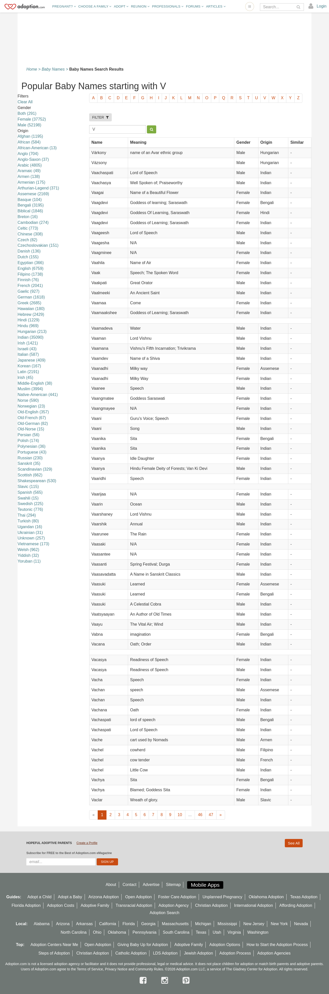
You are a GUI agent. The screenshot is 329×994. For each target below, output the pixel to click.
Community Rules (149, 969)
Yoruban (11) (29, 561)
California (107, 924)
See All (294, 843)
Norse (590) (28, 400)
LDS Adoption (165, 953)
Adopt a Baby (70, 897)
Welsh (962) (28, 550)
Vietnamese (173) (33, 544)
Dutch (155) (28, 257)
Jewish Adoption (198, 953)
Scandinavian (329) (35, 469)
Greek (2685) (29, 303)
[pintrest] (186, 980)
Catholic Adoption (131, 953)
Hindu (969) (28, 326)
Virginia (234, 932)
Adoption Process (235, 953)
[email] (60, 861)
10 (180, 815)
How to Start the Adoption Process (277, 944)
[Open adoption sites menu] (249, 6)
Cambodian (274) (33, 222)
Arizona (63, 924)
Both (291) (27, 113)
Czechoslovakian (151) (38, 245)
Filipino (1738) (30, 274)
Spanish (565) (30, 492)
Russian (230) (30, 458)
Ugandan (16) (30, 527)
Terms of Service (90, 969)
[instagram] (165, 980)
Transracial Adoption (134, 905)
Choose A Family (95, 6)
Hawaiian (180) (31, 309)
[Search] (278, 7)
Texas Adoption (303, 897)
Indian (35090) (30, 337)
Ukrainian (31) (30, 532)
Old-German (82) (33, 423)
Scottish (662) (30, 475)
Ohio (97, 932)
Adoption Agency (173, 905)
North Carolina (73, 932)
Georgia (148, 924)
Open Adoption (138, 897)
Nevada (301, 924)
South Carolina (176, 932)
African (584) (29, 142)
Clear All (25, 102)
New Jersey (253, 924)
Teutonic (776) (30, 509)
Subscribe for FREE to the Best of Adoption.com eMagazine (69, 853)
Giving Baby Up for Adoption (143, 944)
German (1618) (31, 297)
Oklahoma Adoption (266, 897)
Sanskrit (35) (29, 463)
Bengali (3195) (31, 205)
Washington (257, 932)
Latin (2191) (28, 372)
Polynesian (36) (31, 446)
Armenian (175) (31, 182)
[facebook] (144, 980)
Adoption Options (224, 944)
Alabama (41, 924)
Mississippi (227, 924)
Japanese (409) (31, 360)
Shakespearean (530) (37, 481)
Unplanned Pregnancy (222, 897)
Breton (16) (28, 217)
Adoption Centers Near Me (54, 944)
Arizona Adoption (103, 897)
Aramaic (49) (29, 171)
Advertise (151, 884)
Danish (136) (29, 251)
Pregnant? (64, 6)
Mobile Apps (205, 885)
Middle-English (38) (35, 383)
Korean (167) (29, 366)
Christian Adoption (211, 905)
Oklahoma (117, 932)
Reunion (140, 6)
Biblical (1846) (30, 211)
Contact (129, 884)
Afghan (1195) (30, 136)
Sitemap (173, 884)
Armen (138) (29, 176)
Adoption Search (164, 913)
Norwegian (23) (31, 406)
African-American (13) (37, 148)
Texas (201, 932)
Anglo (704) (28, 154)
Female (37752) (32, 119)
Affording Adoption (295, 905)
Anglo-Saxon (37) (33, 159)
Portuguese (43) (32, 452)
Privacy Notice (116, 969)
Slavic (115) (28, 486)
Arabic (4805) (30, 165)
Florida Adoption (26, 905)
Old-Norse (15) (31, 429)
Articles (215, 6)
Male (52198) (29, 125)
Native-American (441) (38, 394)
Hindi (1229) (28, 320)
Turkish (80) (28, 521)
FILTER (100, 117)
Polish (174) (28, 440)
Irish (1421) (28, 343)
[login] (317, 6)
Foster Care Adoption (177, 897)
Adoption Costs (60, 905)
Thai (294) (27, 515)
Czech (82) (27, 240)
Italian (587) (28, 354)
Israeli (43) (27, 349)
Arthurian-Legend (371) (38, 188)
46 (200, 815)
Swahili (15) (28, 498)
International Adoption (253, 905)
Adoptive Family (95, 905)
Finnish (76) (28, 280)
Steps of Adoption (54, 953)
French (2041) (30, 285)
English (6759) (30, 268)
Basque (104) (30, 199)
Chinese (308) (30, 234)
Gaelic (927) (28, 291)
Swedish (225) (30, 504)
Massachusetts (175, 924)
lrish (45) (25, 377)
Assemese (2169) (33, 194)
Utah (217, 932)
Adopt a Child (39, 897)
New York (279, 924)
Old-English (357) (33, 412)
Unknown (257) (31, 538)
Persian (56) (28, 435)
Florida (129, 924)
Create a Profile (86, 843)
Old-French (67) (32, 418)
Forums (194, 6)
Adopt (121, 6)
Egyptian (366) (31, 263)
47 (211, 815)
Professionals (167, 6)
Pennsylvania (144, 932)
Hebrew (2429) (31, 314)
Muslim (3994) (30, 389)
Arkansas (84, 924)
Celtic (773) (28, 228)
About (111, 884)
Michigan (203, 924)
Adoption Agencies (274, 953)
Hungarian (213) (32, 331)
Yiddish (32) (28, 555)
